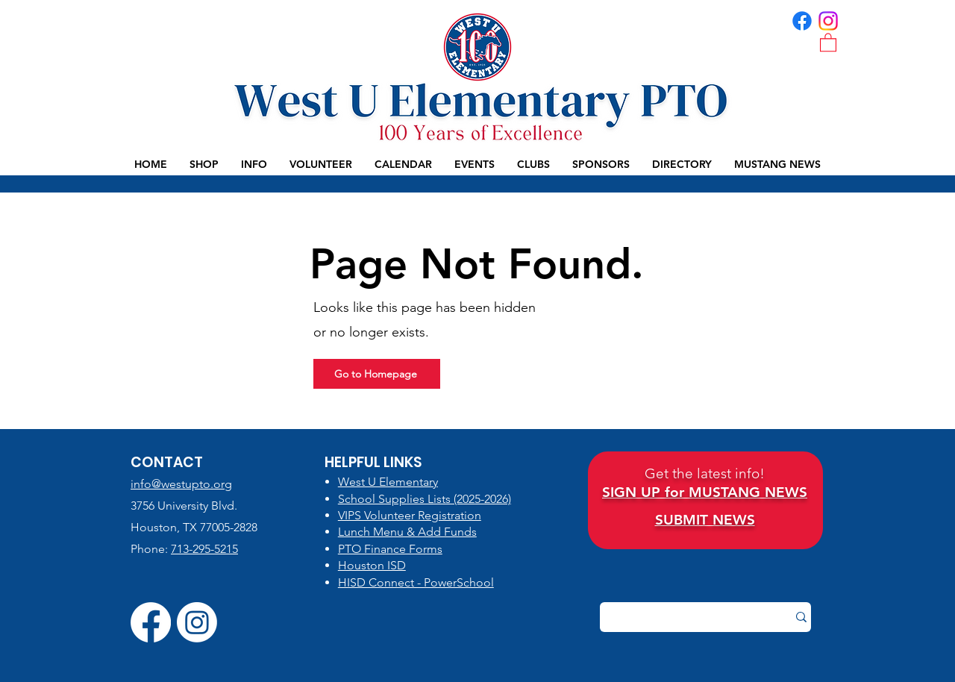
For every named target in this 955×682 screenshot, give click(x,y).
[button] (828, 41)
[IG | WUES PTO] (828, 21)
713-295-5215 (204, 549)
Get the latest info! (705, 473)
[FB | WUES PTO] (802, 21)
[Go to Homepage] (376, 374)
